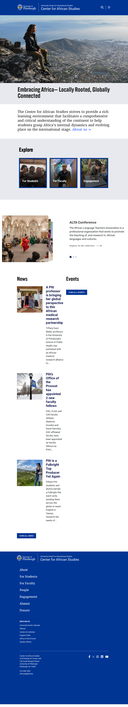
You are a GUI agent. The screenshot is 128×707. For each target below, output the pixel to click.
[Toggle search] (103, 7)
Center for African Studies (60, 8)
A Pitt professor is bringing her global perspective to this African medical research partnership (54, 305)
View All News (26, 536)
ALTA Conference (83, 222)
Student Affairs (25, 642)
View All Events (77, 292)
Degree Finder (25, 635)
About (24, 570)
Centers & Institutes (27, 632)
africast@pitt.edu (26, 673)
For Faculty (27, 583)
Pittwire (23, 628)
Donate (25, 610)
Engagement (28, 597)
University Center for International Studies (57, 5)
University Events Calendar (30, 625)
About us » (81, 129)
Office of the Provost (28, 638)
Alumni (25, 603)
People (24, 590)
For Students (28, 576)
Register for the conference (82, 246)
